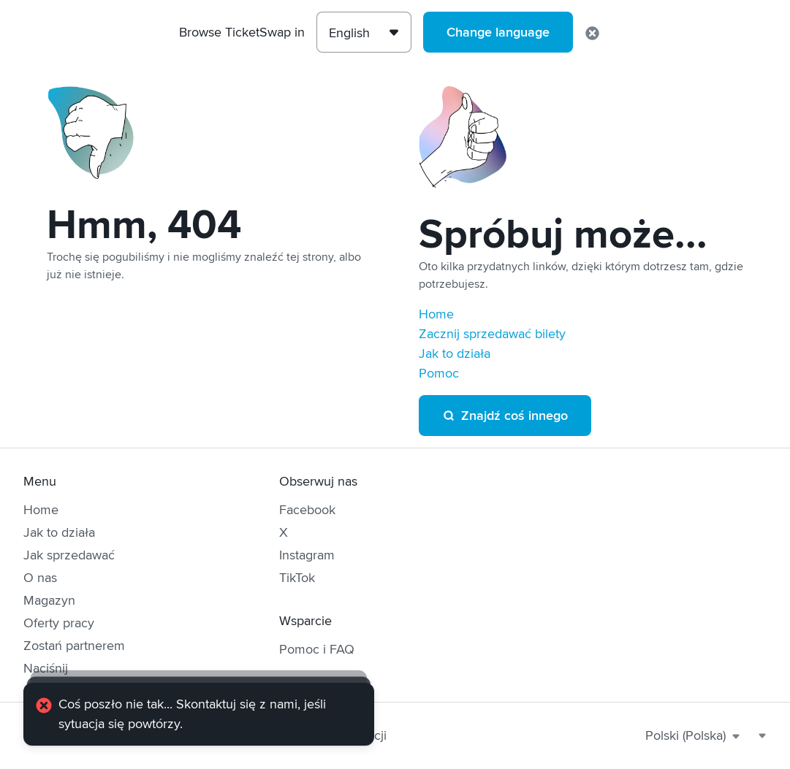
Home (436, 314)
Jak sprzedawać (69, 555)
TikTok (297, 578)
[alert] (198, 714)
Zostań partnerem (74, 646)
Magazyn (49, 600)
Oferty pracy (58, 623)
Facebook (307, 510)
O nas (40, 578)
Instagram (307, 555)
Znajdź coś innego (505, 416)
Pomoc (439, 373)
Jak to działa (454, 353)
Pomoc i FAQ (316, 649)
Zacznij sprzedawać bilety (492, 334)
